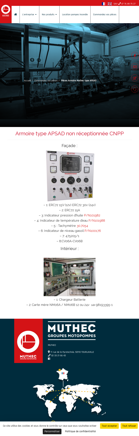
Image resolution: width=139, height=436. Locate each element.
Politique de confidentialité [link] (80, 431)
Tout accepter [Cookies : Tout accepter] (109, 426)
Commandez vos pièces (104, 14)
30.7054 (82, 226)
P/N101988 (96, 220)
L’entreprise (29, 14)
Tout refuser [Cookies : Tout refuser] (129, 426)
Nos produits (49, 14)
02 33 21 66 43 (57, 355)
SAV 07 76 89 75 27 (125, 3)
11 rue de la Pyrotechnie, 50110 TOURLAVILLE (71, 352)
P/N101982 (92, 215)
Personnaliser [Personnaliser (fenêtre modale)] (52, 431)
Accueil (27, 80)
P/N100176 (92, 231)
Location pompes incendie (75, 14)
